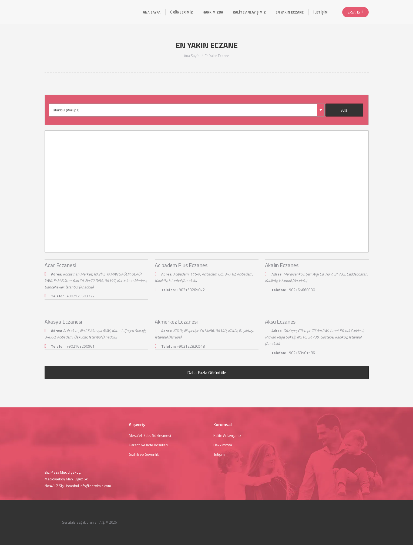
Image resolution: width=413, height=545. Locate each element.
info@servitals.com (95, 485)
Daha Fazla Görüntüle (206, 372)
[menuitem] (152, 12)
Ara (344, 110)
